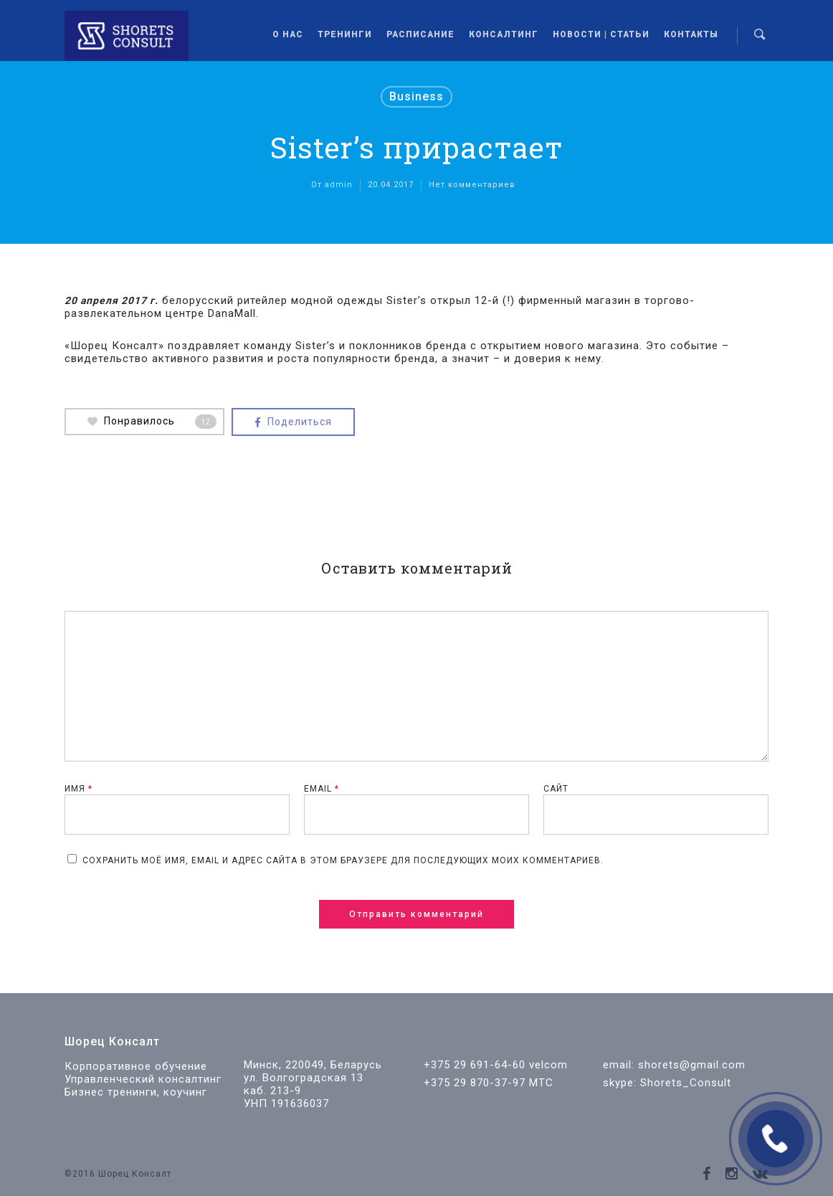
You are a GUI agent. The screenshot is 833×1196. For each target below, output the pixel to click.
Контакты (691, 34)
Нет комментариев (472, 184)
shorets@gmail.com (692, 1064)
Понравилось (151, 421)
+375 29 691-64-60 (474, 1064)
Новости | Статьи (601, 34)
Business (416, 96)
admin (339, 184)
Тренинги (345, 34)
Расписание (420, 34)
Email (321, 789)
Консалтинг (503, 34)
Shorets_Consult (685, 1082)
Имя (78, 789)
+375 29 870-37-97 (474, 1082)
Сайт (555, 789)
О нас (287, 34)
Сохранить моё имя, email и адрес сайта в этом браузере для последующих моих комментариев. (343, 860)
